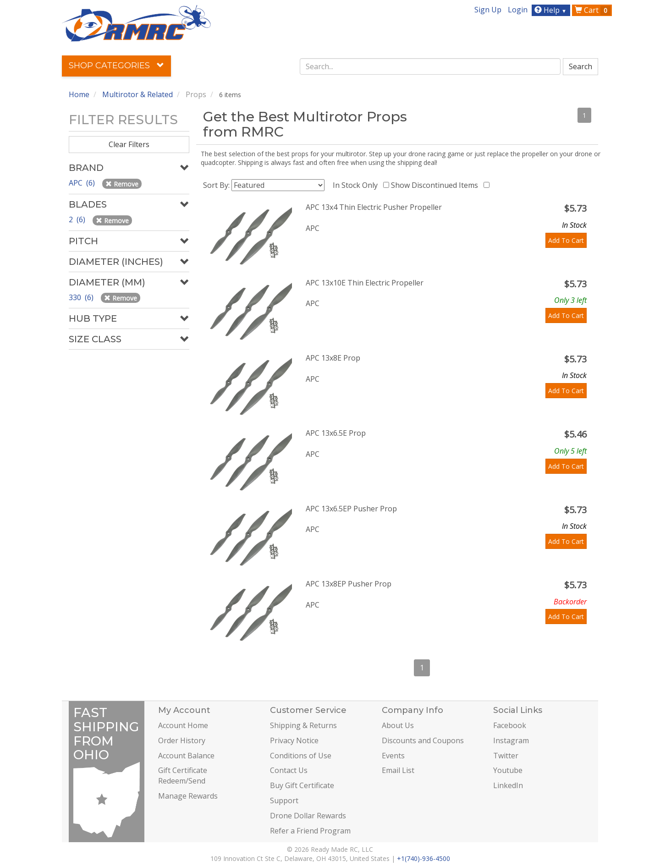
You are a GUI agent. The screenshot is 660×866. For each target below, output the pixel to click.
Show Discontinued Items (436, 185)
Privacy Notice (294, 740)
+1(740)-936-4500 (423, 858)
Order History (181, 740)
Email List (398, 770)
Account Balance (186, 756)
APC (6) (83, 183)
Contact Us (289, 770)
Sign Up (487, 10)
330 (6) (82, 297)
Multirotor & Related (137, 94)
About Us (398, 725)
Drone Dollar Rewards (308, 816)
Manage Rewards (188, 796)
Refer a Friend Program (310, 831)
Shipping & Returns (303, 725)
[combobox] (430, 66)
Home (79, 94)
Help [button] (551, 10)
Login (518, 10)
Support (284, 800)
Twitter (505, 756)
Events (393, 756)
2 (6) (78, 219)
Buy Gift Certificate (302, 785)
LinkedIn (508, 785)
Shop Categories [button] (116, 65)
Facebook (509, 725)
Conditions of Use (300, 756)
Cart (592, 10)
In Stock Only (357, 185)
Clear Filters (129, 144)
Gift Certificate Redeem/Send (182, 775)
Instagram (511, 740)
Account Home (183, 725)
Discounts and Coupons (423, 740)
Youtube (507, 770)
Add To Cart (566, 240)
